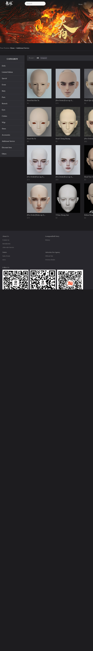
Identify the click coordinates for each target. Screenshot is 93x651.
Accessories (6, 135)
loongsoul (44, 58)
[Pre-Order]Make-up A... (36, 215)
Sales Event (6, 256)
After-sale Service (8, 247)
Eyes (3, 110)
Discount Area (7, 147)
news (4, 260)
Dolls (4, 66)
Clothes (4, 116)
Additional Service (22, 48)
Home (12, 48)
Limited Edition (7, 72)
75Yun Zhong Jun (62, 215)
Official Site (49, 256)
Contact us (5, 240)
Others (4, 154)
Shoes (4, 129)
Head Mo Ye (31, 139)
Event (4, 85)
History (47, 240)
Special (4, 78)
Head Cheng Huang (63, 139)
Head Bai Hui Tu (33, 100)
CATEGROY (12, 59)
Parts (3, 97)
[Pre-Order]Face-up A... (64, 100)
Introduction (6, 244)
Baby (4, 91)
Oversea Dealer (50, 260)
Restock (4, 103)
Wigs (3, 122)
